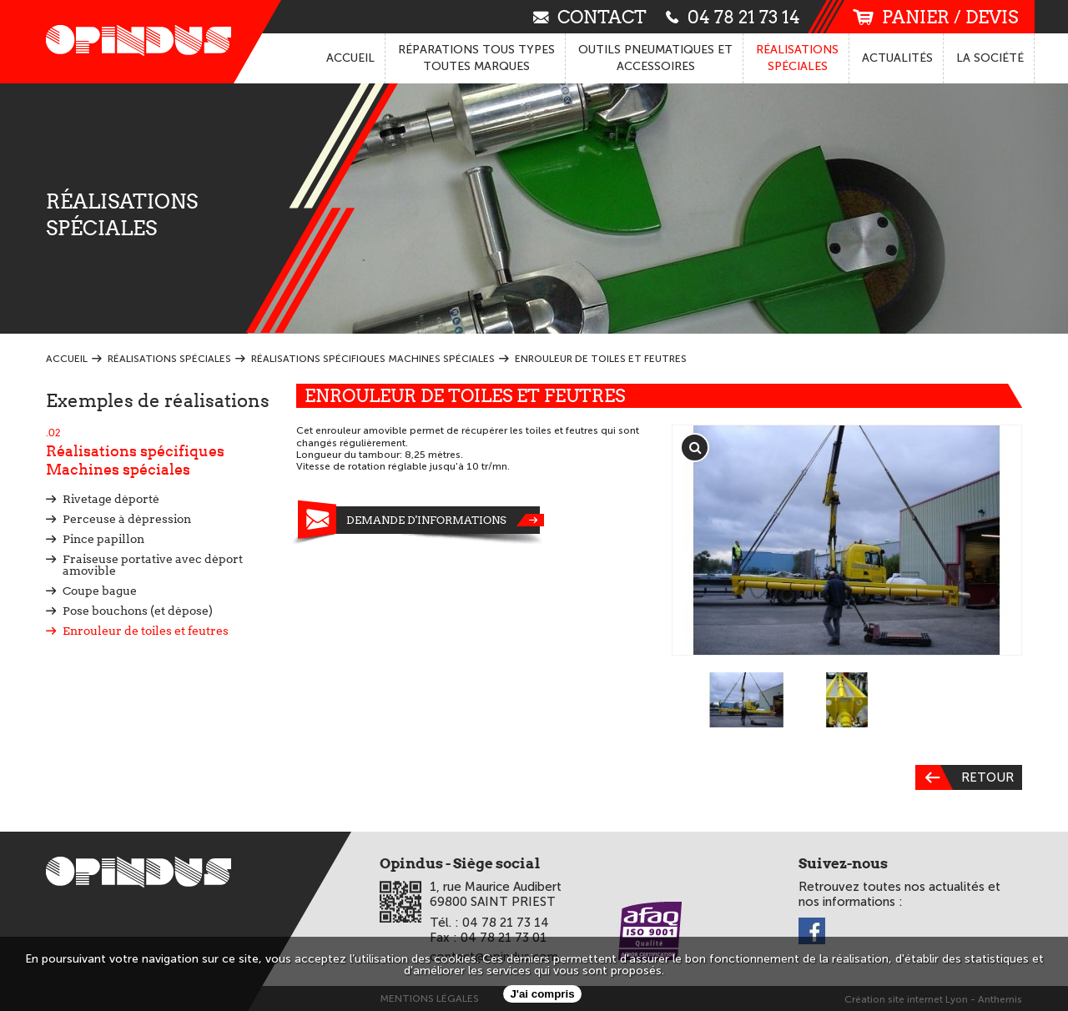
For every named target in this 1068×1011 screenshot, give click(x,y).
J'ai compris (542, 994)
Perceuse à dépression (127, 519)
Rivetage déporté (111, 499)
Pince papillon (103, 539)
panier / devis (935, 17)
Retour (964, 777)
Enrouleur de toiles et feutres (146, 630)
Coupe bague (100, 590)
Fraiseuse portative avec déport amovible (153, 564)
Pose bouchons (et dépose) (138, 610)
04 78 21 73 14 (733, 16)
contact (590, 16)
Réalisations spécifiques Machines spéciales (158, 452)
